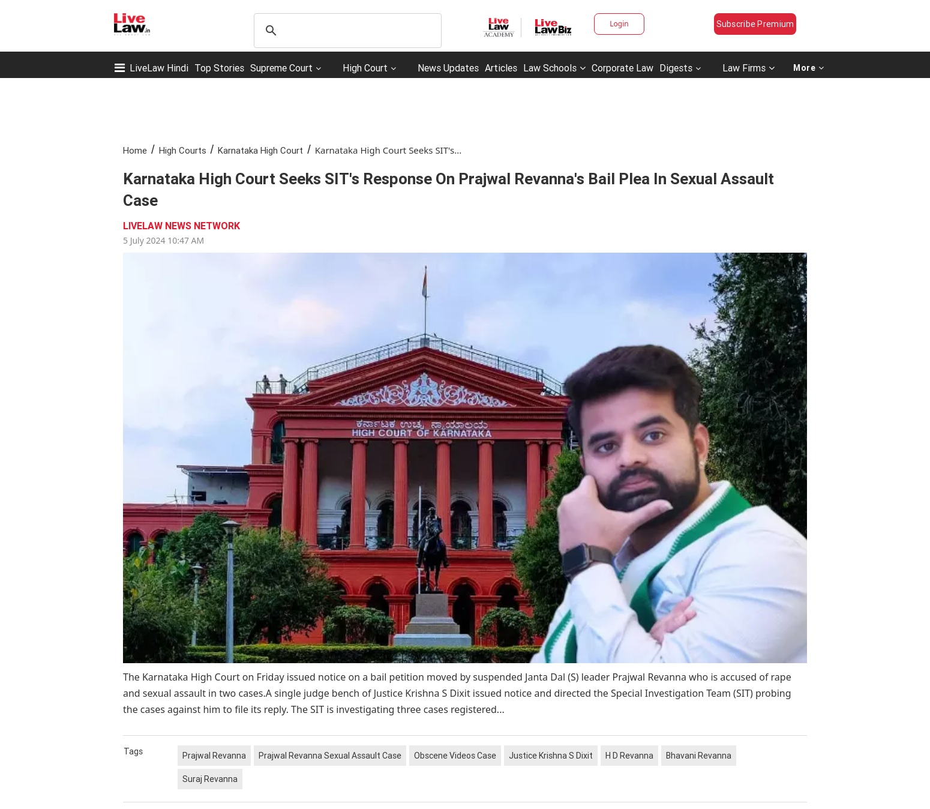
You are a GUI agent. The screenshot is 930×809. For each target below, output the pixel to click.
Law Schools (554, 68)
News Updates (448, 68)
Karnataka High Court (260, 150)
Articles (501, 68)
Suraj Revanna (210, 779)
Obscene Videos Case (455, 755)
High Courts (182, 150)
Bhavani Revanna (698, 755)
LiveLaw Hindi (159, 68)
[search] (346, 30)
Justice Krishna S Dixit (551, 755)
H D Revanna (629, 755)
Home (135, 150)
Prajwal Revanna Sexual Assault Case (330, 755)
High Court (365, 68)
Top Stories (219, 68)
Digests (675, 68)
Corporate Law (622, 68)
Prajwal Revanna (214, 755)
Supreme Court (281, 68)
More (808, 67)
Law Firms (748, 68)
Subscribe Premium (755, 24)
